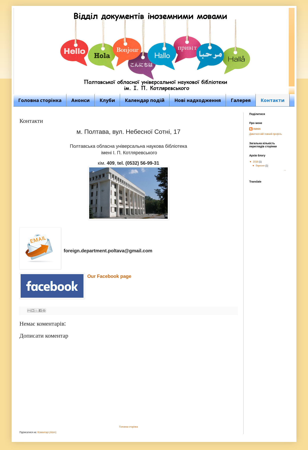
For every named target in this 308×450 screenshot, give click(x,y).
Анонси (80, 100)
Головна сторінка (39, 100)
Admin (256, 129)
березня (260, 165)
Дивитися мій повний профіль (265, 134)
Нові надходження (197, 100)
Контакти (273, 100)
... (270, 169)
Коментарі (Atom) (47, 432)
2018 (256, 161)
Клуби (107, 100)
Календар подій (145, 100)
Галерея (241, 100)
